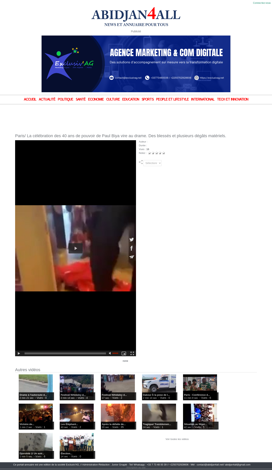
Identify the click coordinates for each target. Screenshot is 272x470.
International (203, 99)
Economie (96, 99)
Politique (66, 99)
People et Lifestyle (173, 99)
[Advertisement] (94, 115)
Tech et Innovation (232, 99)
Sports (148, 99)
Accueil (30, 99)
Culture (113, 99)
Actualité (47, 99)
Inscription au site (135, 467)
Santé (81, 99)
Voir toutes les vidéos (177, 439)
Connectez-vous (262, 3)
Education (131, 99)
